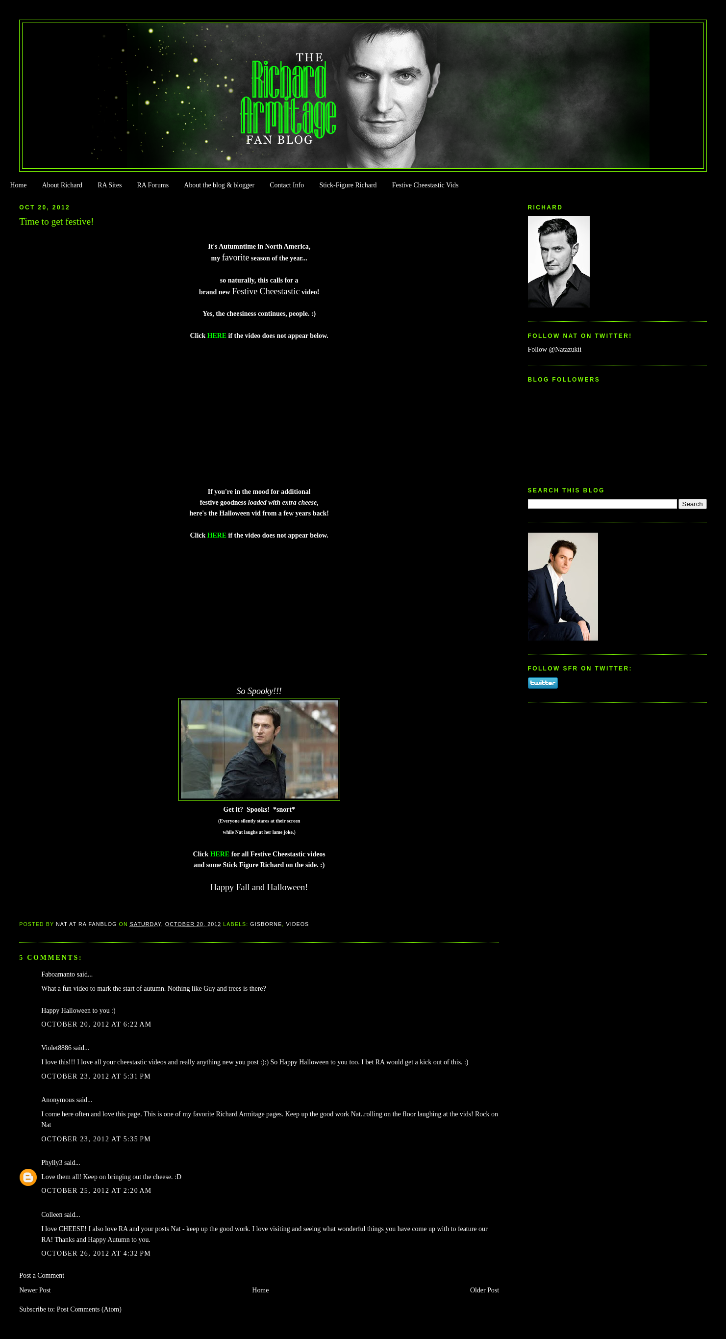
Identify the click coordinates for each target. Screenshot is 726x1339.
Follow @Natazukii (555, 349)
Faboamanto (58, 974)
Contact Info (287, 185)
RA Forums (153, 185)
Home (18, 185)
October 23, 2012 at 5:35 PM (96, 1139)
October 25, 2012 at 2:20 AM (96, 1190)
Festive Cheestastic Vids (425, 185)
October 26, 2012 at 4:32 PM (96, 1253)
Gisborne (266, 924)
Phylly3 (51, 1162)
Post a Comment (41, 1275)
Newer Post (35, 1290)
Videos (297, 924)
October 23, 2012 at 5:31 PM (96, 1076)
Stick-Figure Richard (347, 185)
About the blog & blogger (219, 185)
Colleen (51, 1214)
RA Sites (110, 185)
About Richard (62, 185)
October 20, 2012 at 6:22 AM (96, 1024)
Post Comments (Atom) (89, 1309)
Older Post (484, 1290)
